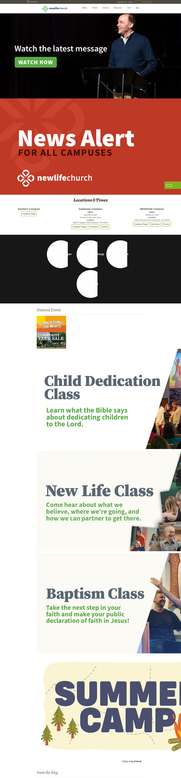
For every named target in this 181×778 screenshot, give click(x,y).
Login (130, 2)
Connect (106, 8)
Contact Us (121, 2)
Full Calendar (132, 761)
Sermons (94, 227)
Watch (84, 8)
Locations (32, 2)
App (137, 8)
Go (136, 1)
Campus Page (29, 214)
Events (94, 8)
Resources (118, 8)
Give (129, 8)
